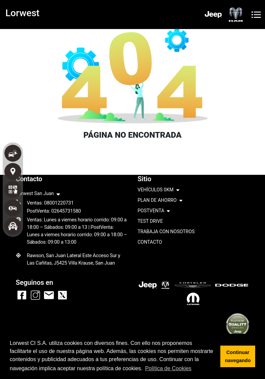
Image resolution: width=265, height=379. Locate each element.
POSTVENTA (154, 211)
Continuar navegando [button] (238, 356)
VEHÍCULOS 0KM (158, 190)
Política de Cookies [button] (168, 368)
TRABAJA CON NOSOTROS (166, 231)
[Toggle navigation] (256, 15)
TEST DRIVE (150, 221)
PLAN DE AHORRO (160, 200)
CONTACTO (150, 242)
